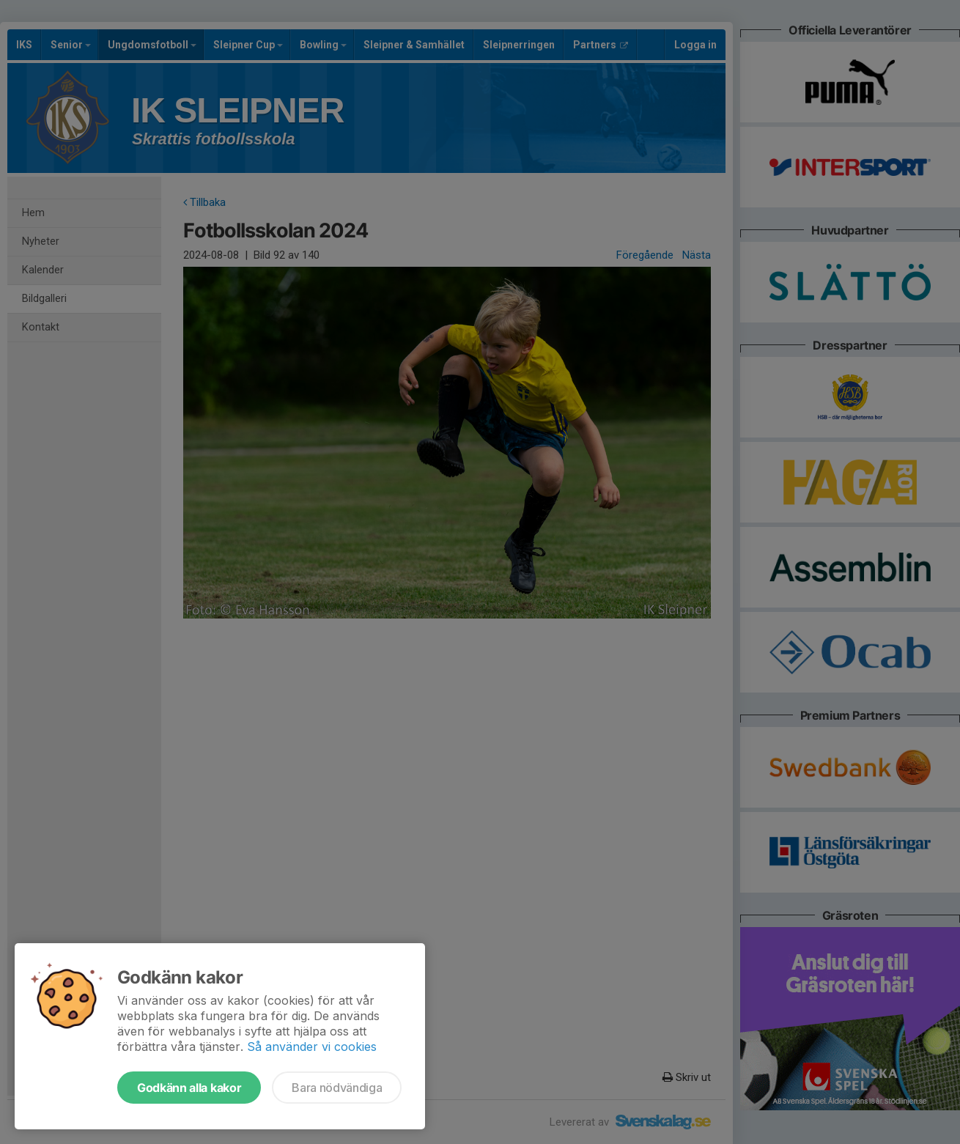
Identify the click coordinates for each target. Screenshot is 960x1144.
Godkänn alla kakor (189, 1087)
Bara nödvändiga (337, 1087)
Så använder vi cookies (312, 1046)
